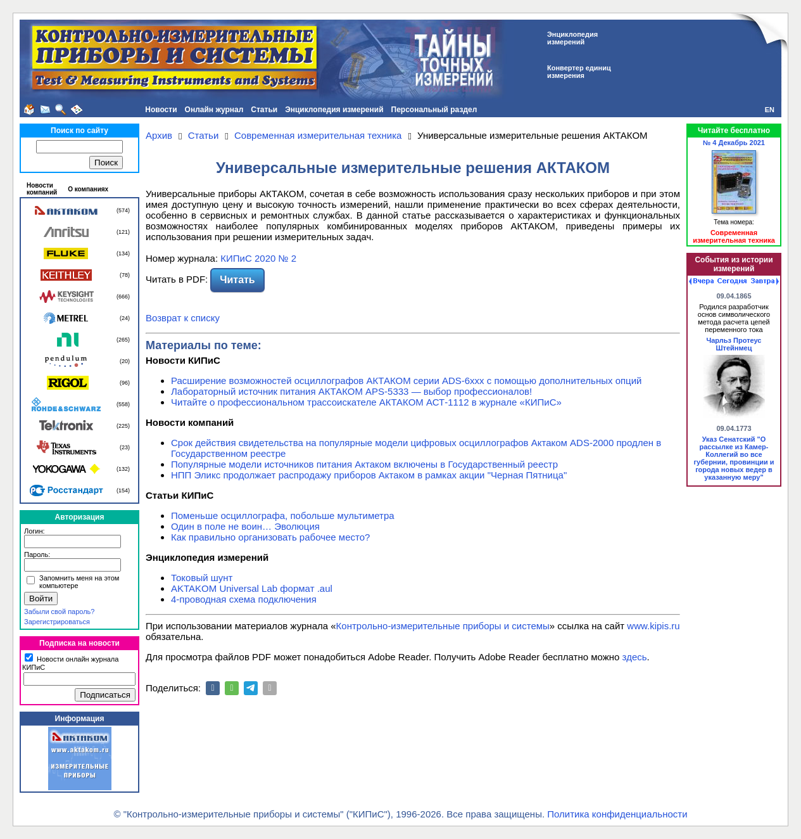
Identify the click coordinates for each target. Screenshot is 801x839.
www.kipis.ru (653, 625)
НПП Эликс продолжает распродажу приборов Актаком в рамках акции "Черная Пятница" (369, 475)
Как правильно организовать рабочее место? (270, 537)
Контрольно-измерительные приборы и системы (443, 625)
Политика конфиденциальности (617, 814)
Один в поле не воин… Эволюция (245, 526)
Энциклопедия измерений (334, 109)
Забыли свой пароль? (59, 611)
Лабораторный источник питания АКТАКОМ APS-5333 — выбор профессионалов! (351, 391)
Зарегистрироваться (57, 621)
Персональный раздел (434, 109)
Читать (237, 279)
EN (769, 109)
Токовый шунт (201, 577)
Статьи (264, 109)
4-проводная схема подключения (244, 599)
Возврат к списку (183, 317)
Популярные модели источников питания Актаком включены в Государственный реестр (364, 464)
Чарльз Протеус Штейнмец (734, 344)
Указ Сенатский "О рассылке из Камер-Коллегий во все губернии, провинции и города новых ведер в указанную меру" (734, 458)
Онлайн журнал (214, 109)
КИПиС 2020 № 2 (258, 258)
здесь (634, 656)
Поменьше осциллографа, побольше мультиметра (282, 515)
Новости (161, 109)
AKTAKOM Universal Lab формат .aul (251, 588)
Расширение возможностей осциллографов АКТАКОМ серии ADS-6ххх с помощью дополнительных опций (406, 380)
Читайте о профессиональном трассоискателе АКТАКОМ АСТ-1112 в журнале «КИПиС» (366, 402)
